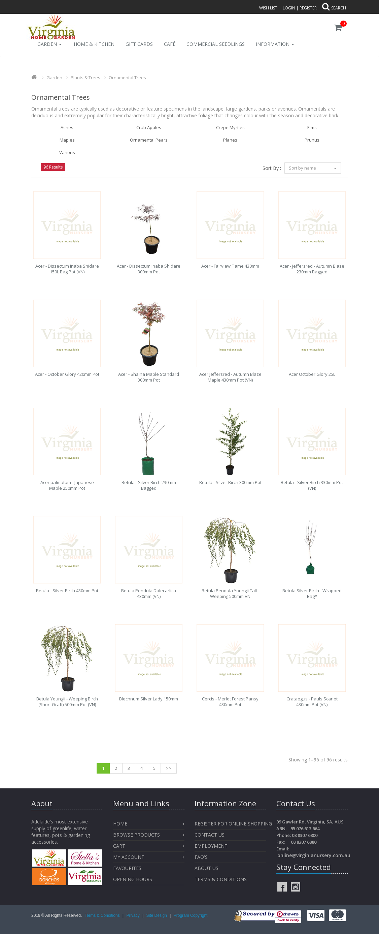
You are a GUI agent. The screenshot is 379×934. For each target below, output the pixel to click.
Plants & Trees (85, 77)
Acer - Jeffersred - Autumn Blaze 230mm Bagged (312, 269)
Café (169, 44)
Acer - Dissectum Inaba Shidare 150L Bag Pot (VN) (67, 269)
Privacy (133, 915)
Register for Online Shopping (233, 823)
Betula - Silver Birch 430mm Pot (67, 590)
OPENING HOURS (132, 879)
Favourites (128, 868)
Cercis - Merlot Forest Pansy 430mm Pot (230, 701)
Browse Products (136, 835)
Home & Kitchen (94, 44)
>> (168, 768)
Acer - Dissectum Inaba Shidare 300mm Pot (148, 269)
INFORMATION (275, 44)
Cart (119, 846)
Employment (211, 846)
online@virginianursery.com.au (313, 855)
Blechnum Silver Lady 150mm (148, 699)
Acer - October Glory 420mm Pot (67, 374)
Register (308, 8)
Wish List (268, 8)
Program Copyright (191, 915)
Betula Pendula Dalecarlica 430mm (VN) (148, 593)
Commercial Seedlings (215, 44)
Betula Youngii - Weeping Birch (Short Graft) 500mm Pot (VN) (67, 701)
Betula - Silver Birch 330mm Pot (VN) (312, 485)
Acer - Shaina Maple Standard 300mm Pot (148, 377)
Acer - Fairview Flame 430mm (230, 266)
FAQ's (201, 857)
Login (289, 8)
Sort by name (313, 168)
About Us (206, 868)
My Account (128, 857)
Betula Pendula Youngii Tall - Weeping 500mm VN (230, 593)
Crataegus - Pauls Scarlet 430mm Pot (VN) (312, 701)
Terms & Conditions (221, 879)
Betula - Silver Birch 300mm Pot (230, 482)
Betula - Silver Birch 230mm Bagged (149, 485)
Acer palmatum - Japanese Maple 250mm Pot (67, 485)
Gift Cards (139, 44)
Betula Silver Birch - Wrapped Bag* (312, 593)
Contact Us (210, 835)
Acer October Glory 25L (312, 374)
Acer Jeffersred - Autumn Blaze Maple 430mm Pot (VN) (230, 377)
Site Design (157, 915)
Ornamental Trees (127, 77)
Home (120, 823)
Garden (49, 44)
